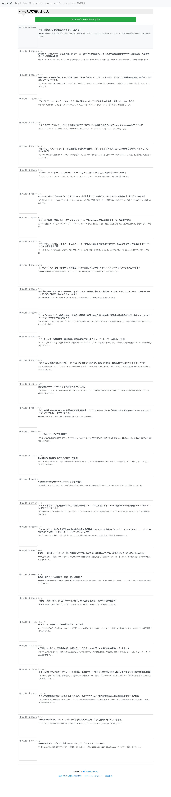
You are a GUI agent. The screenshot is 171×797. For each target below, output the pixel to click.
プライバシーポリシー (93, 776)
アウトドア (38, 3)
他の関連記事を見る (85, 19)
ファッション (69, 3)
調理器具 (81, 3)
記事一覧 (27, 3)
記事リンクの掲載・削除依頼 (70, 776)
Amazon (48, 3)
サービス (58, 3)
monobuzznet (90, 771)
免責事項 (108, 776)
